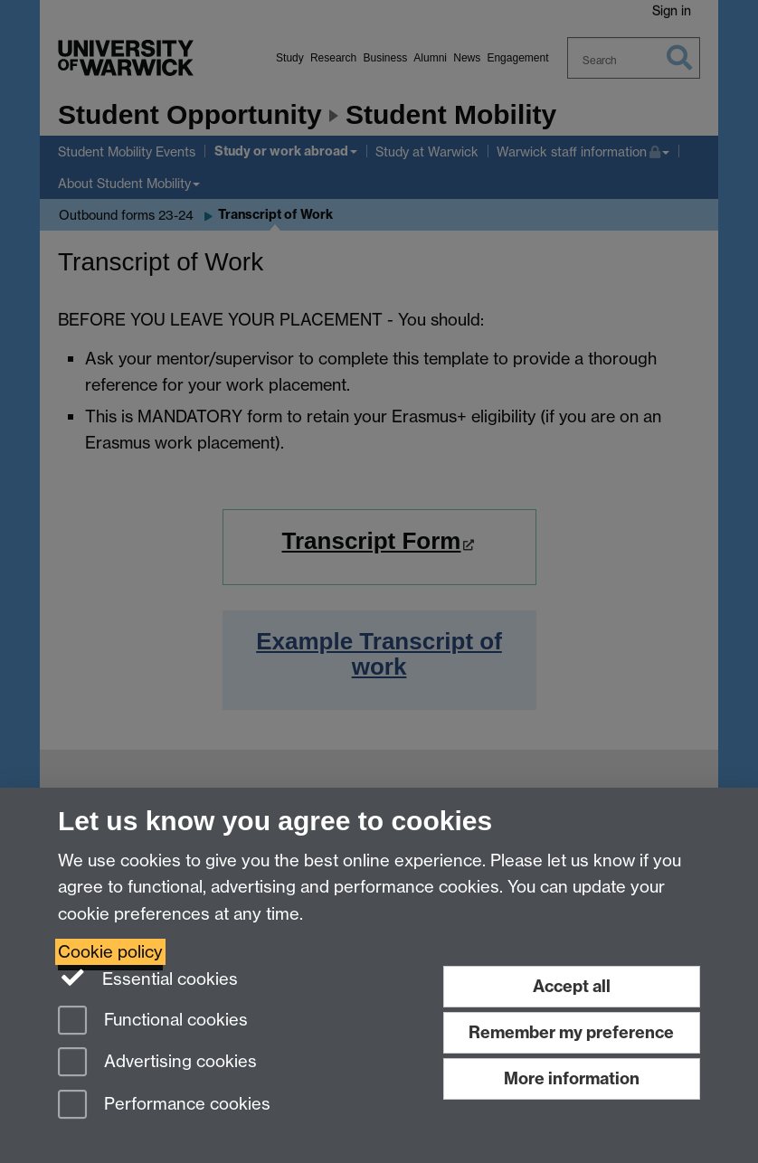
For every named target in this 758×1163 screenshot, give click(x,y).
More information (572, 1078)
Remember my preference (571, 1032)
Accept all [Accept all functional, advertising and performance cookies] (572, 986)
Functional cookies (153, 1021)
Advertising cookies (157, 1063)
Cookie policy (110, 951)
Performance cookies (164, 1105)
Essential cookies (148, 977)
